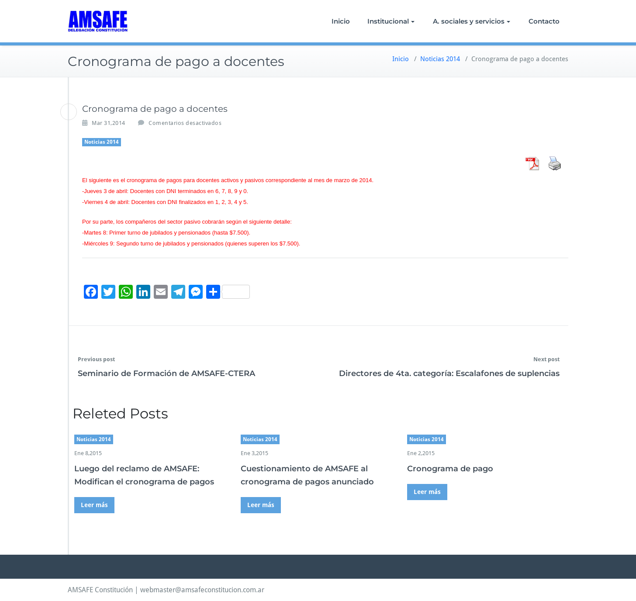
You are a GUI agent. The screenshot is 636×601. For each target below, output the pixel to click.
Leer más (94, 504)
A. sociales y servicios (471, 21)
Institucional (391, 21)
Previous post (96, 359)
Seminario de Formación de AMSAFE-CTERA (166, 373)
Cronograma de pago (450, 468)
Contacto (544, 21)
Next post (546, 359)
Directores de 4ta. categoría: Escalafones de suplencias (449, 373)
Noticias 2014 (440, 59)
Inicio (341, 21)
